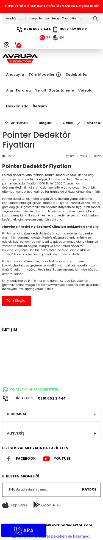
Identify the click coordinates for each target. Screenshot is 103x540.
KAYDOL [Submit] (89, 489)
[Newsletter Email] (51, 490)
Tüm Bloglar (16, 300)
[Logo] (20, 59)
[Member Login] (6, 44)
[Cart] (17, 44)
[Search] (51, 18)
